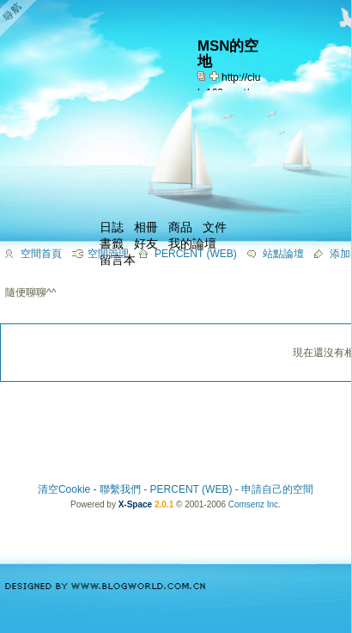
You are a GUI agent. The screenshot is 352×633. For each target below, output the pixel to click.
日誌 (112, 227)
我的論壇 (192, 243)
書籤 (112, 243)
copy (203, 76)
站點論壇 (283, 254)
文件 (215, 227)
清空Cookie (64, 489)
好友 (146, 243)
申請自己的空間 (277, 489)
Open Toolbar (21, 18)
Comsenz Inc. (254, 504)
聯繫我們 (120, 489)
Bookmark (215, 76)
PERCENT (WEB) (196, 254)
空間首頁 (41, 254)
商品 (180, 227)
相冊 (146, 227)
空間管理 (108, 254)
